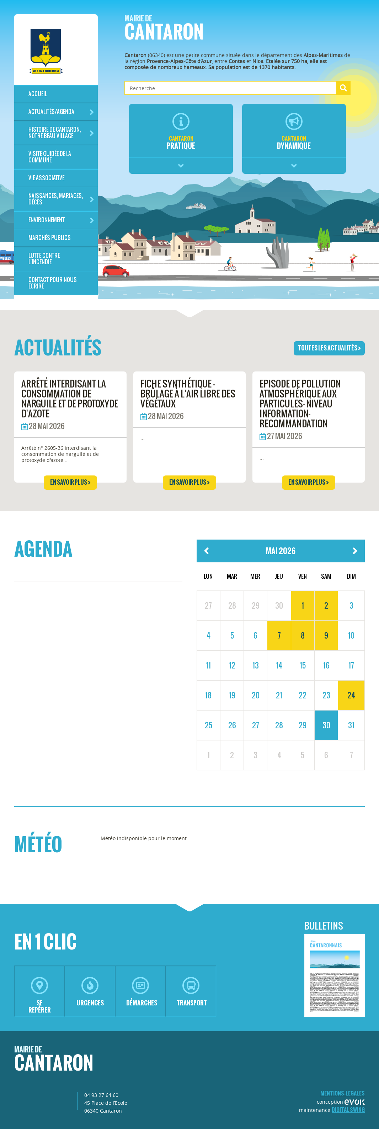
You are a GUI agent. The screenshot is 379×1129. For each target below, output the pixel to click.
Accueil (37, 94)
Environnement (61, 220)
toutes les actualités (329, 348)
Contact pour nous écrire (52, 283)
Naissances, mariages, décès (61, 199)
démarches (141, 992)
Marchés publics (49, 238)
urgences (90, 992)
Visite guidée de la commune (49, 157)
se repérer (39, 995)
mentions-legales (342, 1093)
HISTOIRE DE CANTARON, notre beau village (61, 132)
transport (192, 992)
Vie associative (46, 178)
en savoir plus (70, 482)
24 (351, 695)
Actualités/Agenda (61, 112)
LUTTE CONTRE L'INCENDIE (44, 258)
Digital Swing (348, 1109)
